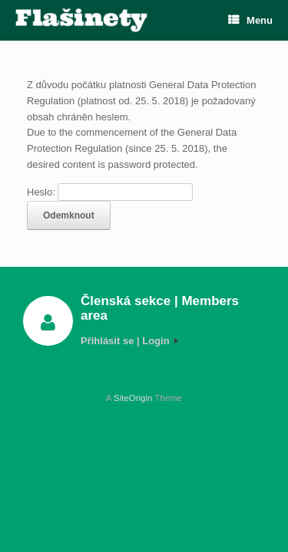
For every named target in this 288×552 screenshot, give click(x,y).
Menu (250, 20)
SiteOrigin (133, 397)
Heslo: (110, 192)
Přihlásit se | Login (129, 341)
